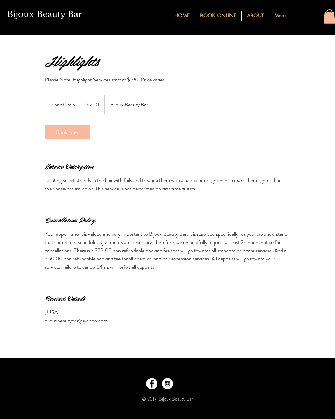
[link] (67, 132)
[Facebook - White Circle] (151, 383)
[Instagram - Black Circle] (311, 15)
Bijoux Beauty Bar (44, 14)
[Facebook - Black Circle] (299, 15)
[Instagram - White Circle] (167, 383)
